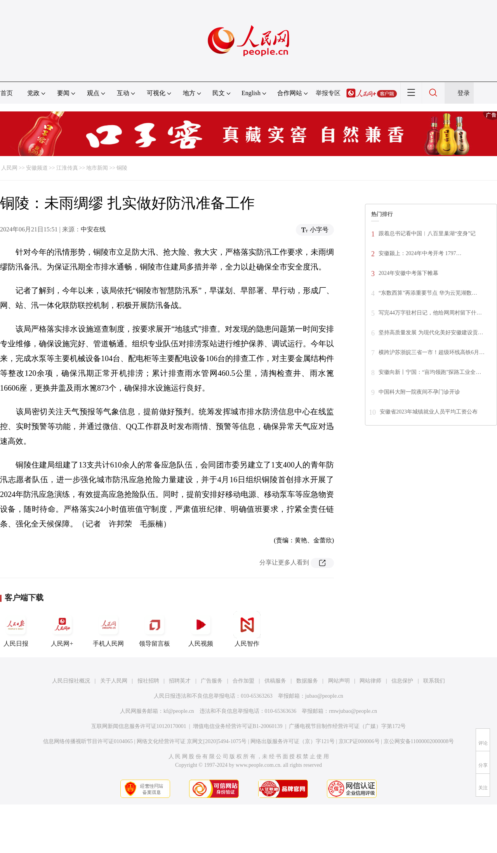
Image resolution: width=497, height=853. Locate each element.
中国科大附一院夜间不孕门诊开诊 (419, 392)
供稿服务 (275, 681)
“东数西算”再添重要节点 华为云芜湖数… (428, 293)
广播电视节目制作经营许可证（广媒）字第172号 (347, 726)
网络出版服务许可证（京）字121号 (292, 741)
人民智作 (247, 629)
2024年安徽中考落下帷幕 (408, 273)
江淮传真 (67, 168)
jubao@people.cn (324, 696)
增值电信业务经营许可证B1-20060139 (238, 726)
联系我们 (434, 681)
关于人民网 (113, 681)
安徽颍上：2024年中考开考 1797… (420, 253)
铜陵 (121, 168)
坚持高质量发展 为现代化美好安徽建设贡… (431, 332)
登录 (463, 93)
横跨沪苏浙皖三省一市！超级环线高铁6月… (432, 352)
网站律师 (370, 681)
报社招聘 (148, 681)
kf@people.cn (178, 711)
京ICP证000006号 (359, 741)
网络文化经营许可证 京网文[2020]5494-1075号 (192, 741)
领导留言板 (154, 629)
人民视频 (200, 629)
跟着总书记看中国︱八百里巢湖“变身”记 (427, 233)
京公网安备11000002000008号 (419, 741)
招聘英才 (180, 681)
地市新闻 (97, 168)
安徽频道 (37, 168)
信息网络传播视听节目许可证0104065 (88, 741)
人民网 (9, 168)
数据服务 (307, 681)
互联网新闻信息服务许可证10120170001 (138, 726)
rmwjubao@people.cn (353, 711)
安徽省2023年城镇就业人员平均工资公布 (429, 412)
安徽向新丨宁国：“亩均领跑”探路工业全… (430, 372)
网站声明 (339, 681)
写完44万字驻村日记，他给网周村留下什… (430, 313)
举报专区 (328, 93)
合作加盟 (243, 681)
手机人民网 (108, 629)
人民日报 (16, 629)
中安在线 (93, 229)
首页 (6, 93)
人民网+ (62, 629)
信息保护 (402, 681)
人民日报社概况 (71, 681)
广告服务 (211, 681)
